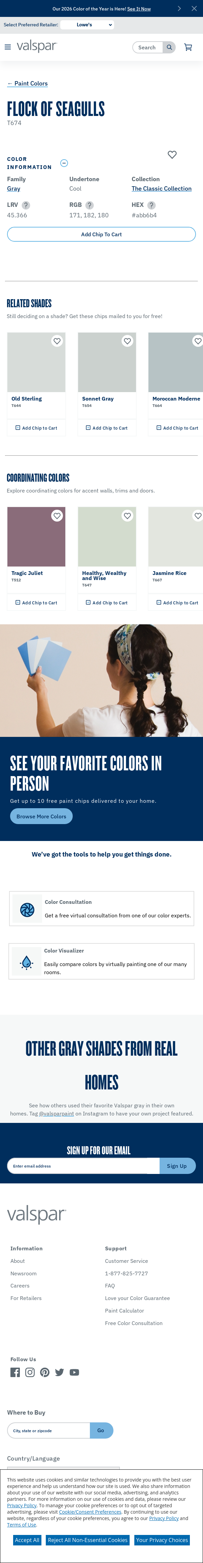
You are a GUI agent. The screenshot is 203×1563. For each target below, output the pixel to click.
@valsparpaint (56, 1113)
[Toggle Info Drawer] (126, 163)
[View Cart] (188, 47)
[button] (7, 47)
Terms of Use (21, 1524)
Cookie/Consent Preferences (90, 1512)
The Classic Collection (162, 188)
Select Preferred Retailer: (31, 25)
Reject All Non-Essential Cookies (88, 1540)
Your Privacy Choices (162, 1540)
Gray (13, 188)
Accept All (27, 1540)
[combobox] (148, 47)
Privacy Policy (21, 1505)
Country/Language (33, 1458)
